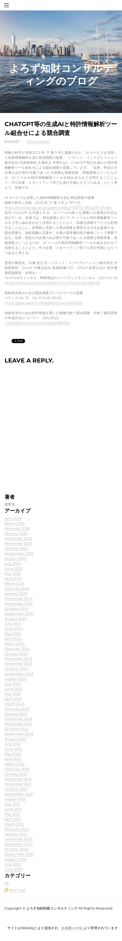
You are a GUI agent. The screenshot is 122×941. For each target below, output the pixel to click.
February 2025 (17, 589)
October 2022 (16, 729)
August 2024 (16, 619)
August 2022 (16, 739)
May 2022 (13, 754)
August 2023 (16, 679)
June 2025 (13, 569)
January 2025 (16, 594)
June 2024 (14, 629)
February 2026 (17, 528)
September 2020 (19, 854)
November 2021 (18, 784)
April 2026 (13, 518)
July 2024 (13, 624)
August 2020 (16, 859)
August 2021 (15, 799)
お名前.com (71, 928)
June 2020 (14, 869)
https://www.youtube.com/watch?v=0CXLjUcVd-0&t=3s (52, 283)
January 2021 (16, 834)
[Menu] (7, 5)
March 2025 (14, 584)
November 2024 (19, 604)
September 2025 (19, 553)
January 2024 (16, 654)
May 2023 (13, 694)
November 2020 (19, 844)
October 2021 (16, 789)
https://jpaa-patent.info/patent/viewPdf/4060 (44, 303)
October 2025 (16, 548)
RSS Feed (17, 890)
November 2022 (18, 724)
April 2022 (13, 759)
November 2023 (18, 664)
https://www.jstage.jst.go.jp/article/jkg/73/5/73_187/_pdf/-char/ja (58, 208)
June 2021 (13, 809)
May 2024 (13, 634)
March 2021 (14, 824)
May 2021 (12, 814)
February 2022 (17, 769)
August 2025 (16, 559)
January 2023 (16, 714)
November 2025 (18, 543)
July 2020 (13, 864)
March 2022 (14, 764)
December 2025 (18, 538)
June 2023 (13, 689)
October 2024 (16, 609)
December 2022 (18, 719)
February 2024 (17, 649)
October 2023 (16, 669)
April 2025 (13, 579)
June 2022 (13, 749)
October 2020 (16, 849)
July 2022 (13, 744)
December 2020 (19, 839)
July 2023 (13, 684)
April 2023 (13, 699)
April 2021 (13, 819)
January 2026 (16, 533)
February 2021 (17, 829)
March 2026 (15, 523)
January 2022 (16, 774)
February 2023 (17, 709)
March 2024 (15, 644)
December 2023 (18, 659)
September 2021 (19, 794)
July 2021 (12, 804)
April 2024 (13, 639)
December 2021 (18, 779)
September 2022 (19, 734)
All (7, 883)
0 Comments (38, 142)
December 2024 (19, 599)
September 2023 (19, 674)
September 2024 (19, 614)
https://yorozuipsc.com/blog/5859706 (37, 323)
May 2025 (13, 574)
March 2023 (14, 704)
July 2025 (13, 564)
